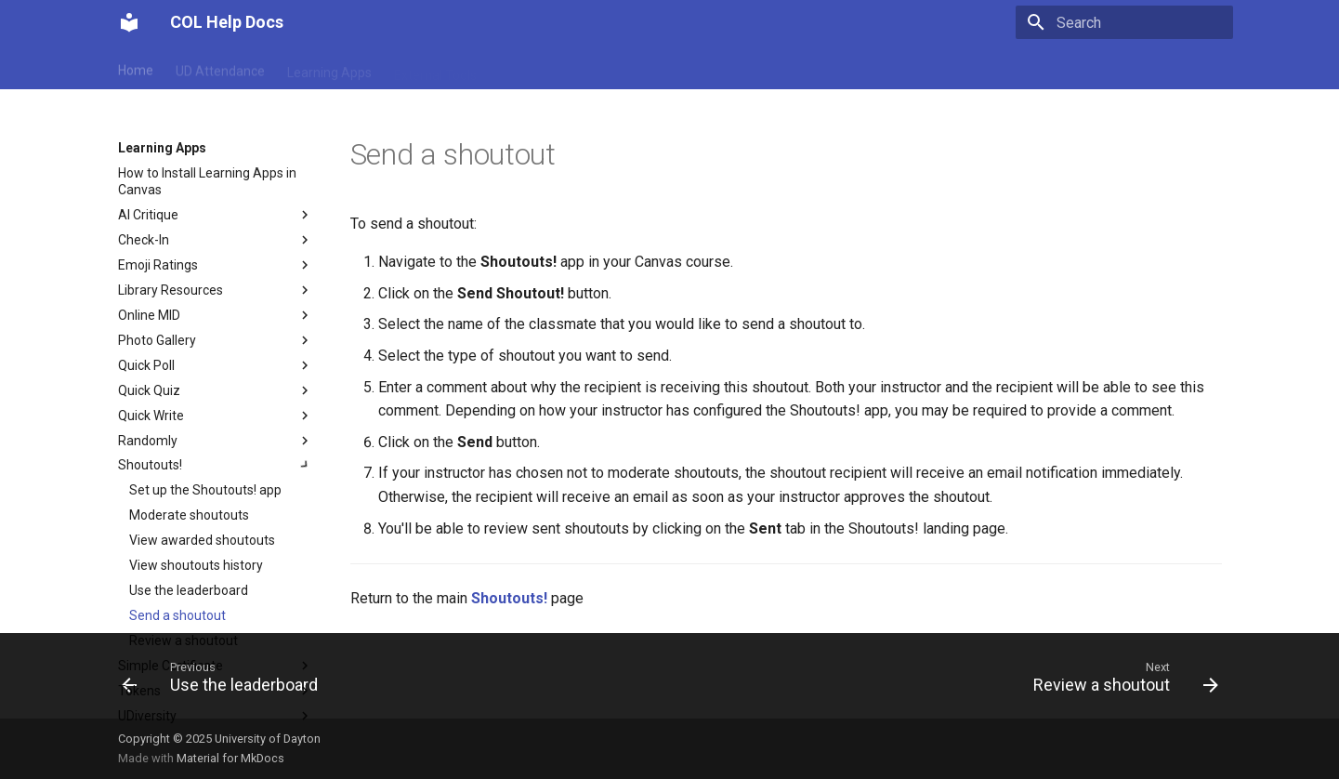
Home (135, 67)
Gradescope (638, 67)
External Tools (435, 67)
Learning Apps (329, 67)
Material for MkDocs (230, 758)
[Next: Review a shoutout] (1119, 681)
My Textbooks (540, 67)
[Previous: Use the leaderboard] (225, 681)
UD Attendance (220, 67)
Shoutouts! (509, 598)
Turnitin (778, 67)
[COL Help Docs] (129, 22)
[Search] (1124, 22)
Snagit (715, 67)
